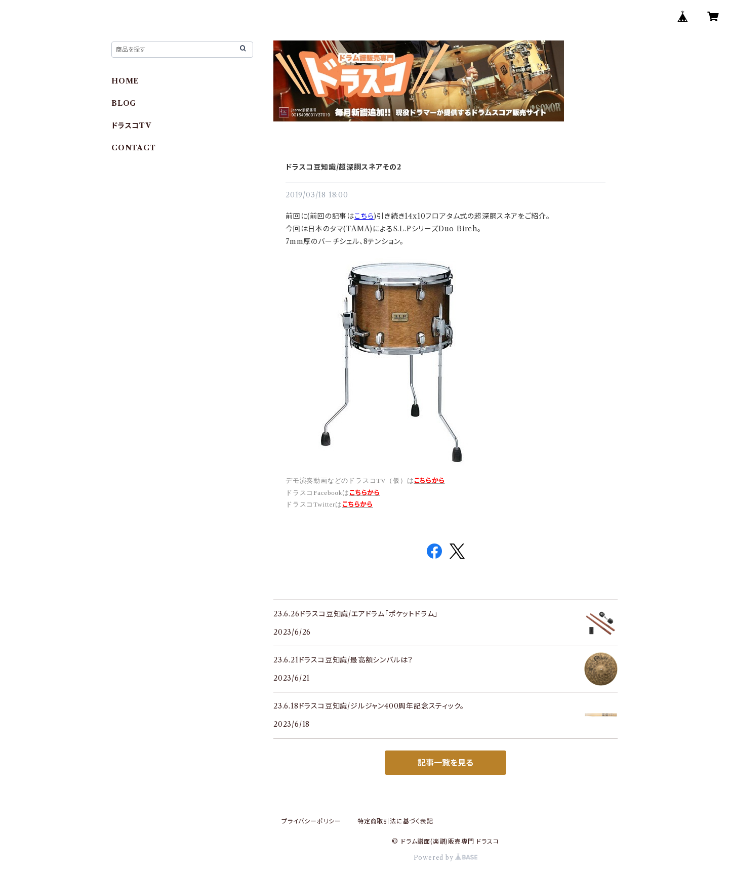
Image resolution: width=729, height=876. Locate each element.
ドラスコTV (131, 125)
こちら (364, 216)
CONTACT (133, 147)
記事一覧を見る (445, 763)
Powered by (446, 857)
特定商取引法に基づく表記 (395, 821)
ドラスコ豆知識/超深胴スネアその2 (343, 167)
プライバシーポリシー (311, 821)
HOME (125, 81)
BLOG (124, 103)
